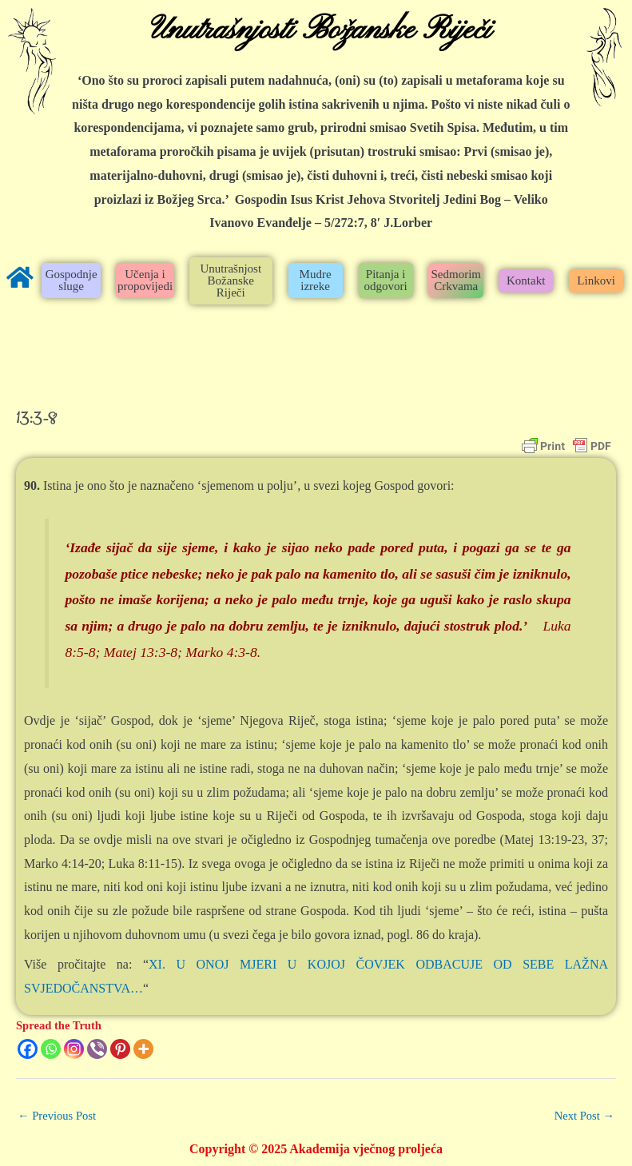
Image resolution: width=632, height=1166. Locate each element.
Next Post (584, 1115)
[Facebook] (28, 1049)
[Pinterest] (120, 1049)
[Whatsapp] (51, 1049)
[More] (143, 1049)
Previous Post (57, 1115)
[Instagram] (74, 1049)
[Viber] (97, 1049)
